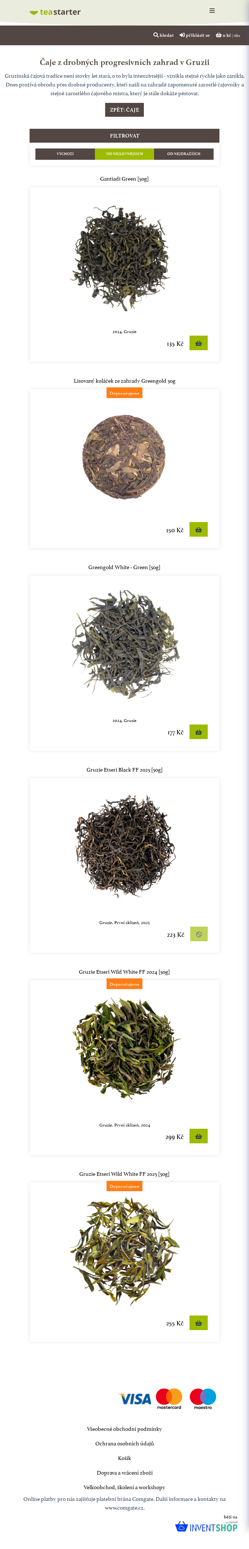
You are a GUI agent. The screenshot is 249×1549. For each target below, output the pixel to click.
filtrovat (124, 135)
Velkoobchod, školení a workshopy (124, 1486)
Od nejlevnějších (124, 153)
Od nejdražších (183, 153)
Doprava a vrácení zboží (125, 1472)
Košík (124, 1457)
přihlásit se (195, 35)
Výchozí (65, 153)
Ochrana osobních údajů (124, 1442)
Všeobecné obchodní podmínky (124, 1428)
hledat (163, 35)
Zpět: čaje (124, 110)
